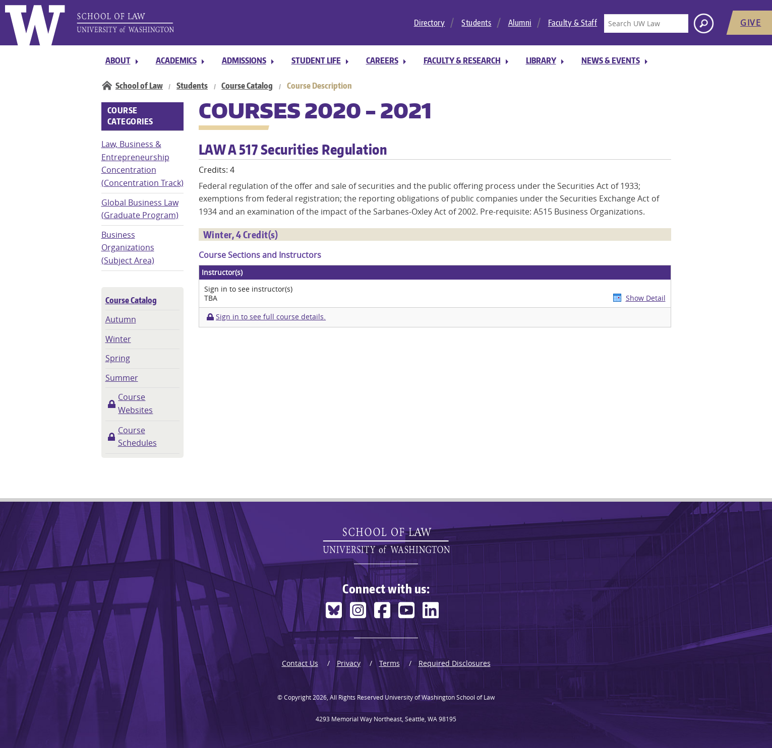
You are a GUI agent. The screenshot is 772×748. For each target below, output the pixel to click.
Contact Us (300, 663)
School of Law (139, 86)
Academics (176, 60)
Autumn (120, 319)
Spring (117, 358)
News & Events (610, 60)
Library (541, 60)
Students (476, 23)
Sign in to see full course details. (271, 316)
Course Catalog (247, 86)
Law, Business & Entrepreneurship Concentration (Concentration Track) (142, 163)
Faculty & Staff (573, 23)
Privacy (349, 663)
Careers (382, 60)
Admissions (244, 60)
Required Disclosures (455, 663)
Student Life (316, 60)
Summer (121, 377)
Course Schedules (137, 437)
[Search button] (703, 23)
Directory (429, 23)
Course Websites (135, 403)
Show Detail (646, 298)
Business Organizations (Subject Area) (127, 247)
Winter (118, 339)
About (118, 60)
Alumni (519, 23)
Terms (389, 663)
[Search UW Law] (646, 23)
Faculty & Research (462, 60)
